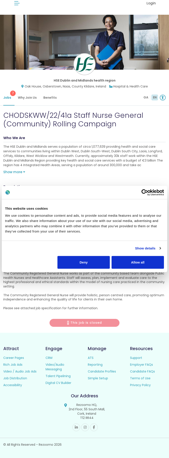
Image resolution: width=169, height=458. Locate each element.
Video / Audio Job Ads (20, 371)
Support (136, 358)
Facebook (94, 427)
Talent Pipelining (58, 376)
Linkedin (76, 427)
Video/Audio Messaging (55, 366)
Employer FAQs (141, 364)
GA (145, 97)
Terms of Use (140, 378)
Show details (145, 248)
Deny (84, 262)
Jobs (9, 95)
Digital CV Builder (58, 383)
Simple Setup (98, 378)
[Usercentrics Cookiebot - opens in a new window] (144, 192)
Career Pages (13, 358)
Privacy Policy (140, 385)
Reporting (95, 364)
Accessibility (12, 385)
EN (155, 97)
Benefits (50, 97)
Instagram (85, 427)
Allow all (137, 262)
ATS (91, 358)
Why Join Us (27, 97)
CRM (49, 358)
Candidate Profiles (102, 371)
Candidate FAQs (142, 371)
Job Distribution (15, 378)
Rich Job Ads (12, 364)
